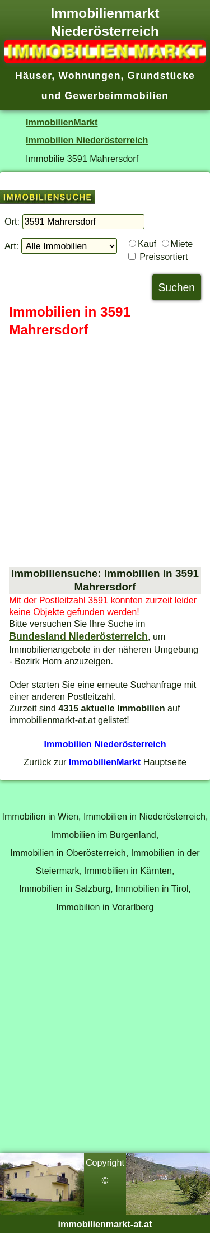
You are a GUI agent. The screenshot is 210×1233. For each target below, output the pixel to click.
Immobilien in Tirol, (153, 888)
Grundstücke (161, 75)
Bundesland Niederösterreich (78, 636)
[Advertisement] (105, 453)
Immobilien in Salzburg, (66, 888)
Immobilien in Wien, (41, 816)
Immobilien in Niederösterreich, (145, 816)
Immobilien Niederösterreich (87, 140)
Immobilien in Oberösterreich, (69, 853)
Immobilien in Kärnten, (130, 871)
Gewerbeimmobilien (116, 95)
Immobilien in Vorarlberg (104, 907)
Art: (11, 246)
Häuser (33, 75)
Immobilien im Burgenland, (105, 835)
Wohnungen (89, 75)
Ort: (12, 221)
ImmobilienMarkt (61, 122)
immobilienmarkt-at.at (105, 1224)
